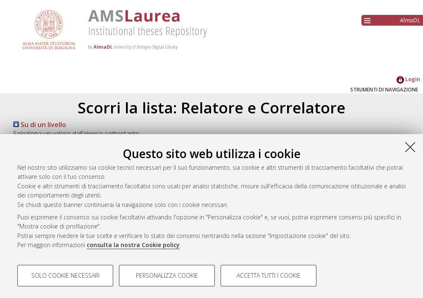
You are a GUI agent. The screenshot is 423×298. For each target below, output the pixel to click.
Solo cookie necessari (65, 275)
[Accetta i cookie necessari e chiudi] (410, 147)
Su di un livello (39, 124)
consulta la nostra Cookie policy (133, 245)
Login (408, 79)
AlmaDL (410, 20)
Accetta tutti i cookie (269, 275)
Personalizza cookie (167, 275)
